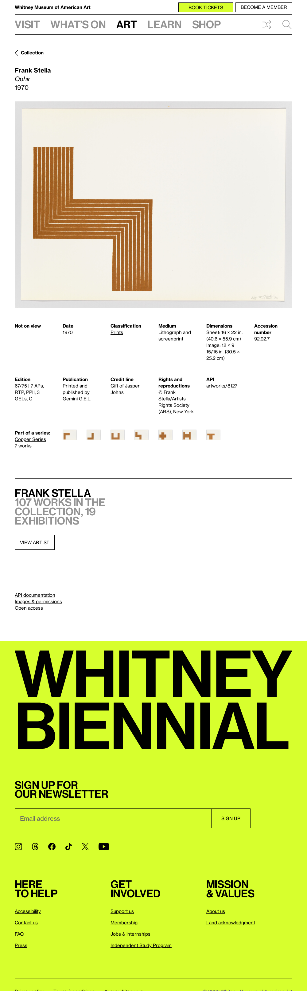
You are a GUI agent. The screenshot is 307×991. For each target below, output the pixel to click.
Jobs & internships (130, 934)
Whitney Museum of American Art (53, 7)
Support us (122, 911)
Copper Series (30, 439)
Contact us (26, 922)
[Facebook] (51, 846)
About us (215, 911)
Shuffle (267, 24)
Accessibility (28, 911)
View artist (34, 542)
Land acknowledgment (230, 922)
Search (287, 24)
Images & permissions (38, 601)
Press (21, 945)
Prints (117, 332)
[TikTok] (68, 846)
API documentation (35, 595)
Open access (29, 608)
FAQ (19, 934)
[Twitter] (85, 846)
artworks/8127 (221, 385)
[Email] (113, 818)
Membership (124, 922)
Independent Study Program (141, 945)
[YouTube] (104, 846)
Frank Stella (33, 70)
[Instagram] (18, 846)
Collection (32, 52)
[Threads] (35, 846)
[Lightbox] (153, 204)
